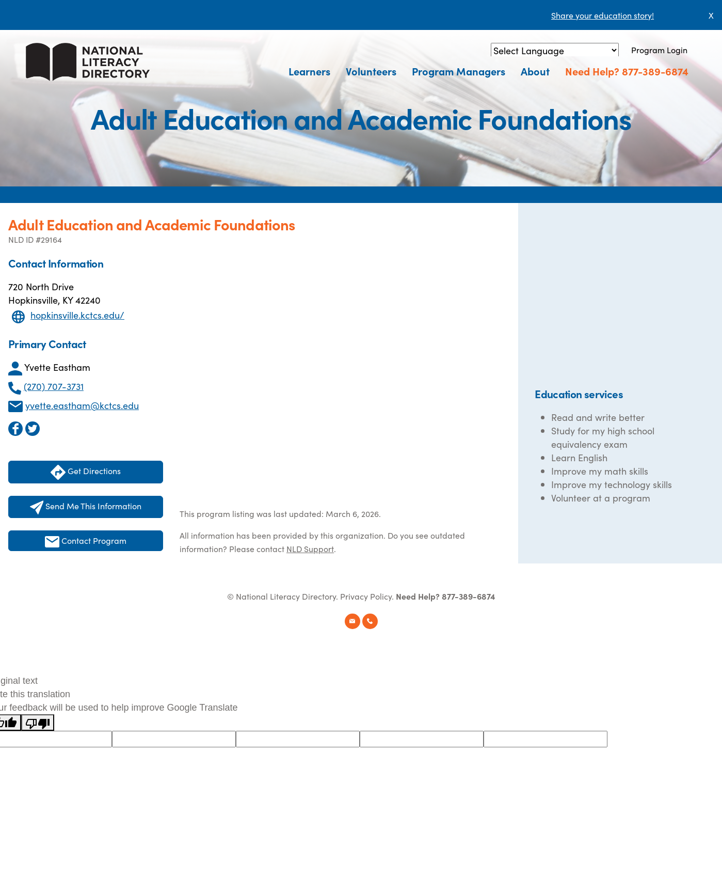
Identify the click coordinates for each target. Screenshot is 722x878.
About (535, 71)
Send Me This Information (86, 507)
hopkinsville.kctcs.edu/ (77, 314)
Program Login (659, 49)
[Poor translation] (37, 722)
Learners (309, 71)
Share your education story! (602, 15)
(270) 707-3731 (54, 386)
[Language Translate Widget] (555, 50)
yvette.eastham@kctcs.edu (82, 405)
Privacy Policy (366, 596)
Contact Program (85, 541)
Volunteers (371, 71)
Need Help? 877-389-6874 (626, 71)
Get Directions (86, 472)
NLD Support (310, 548)
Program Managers (458, 71)
